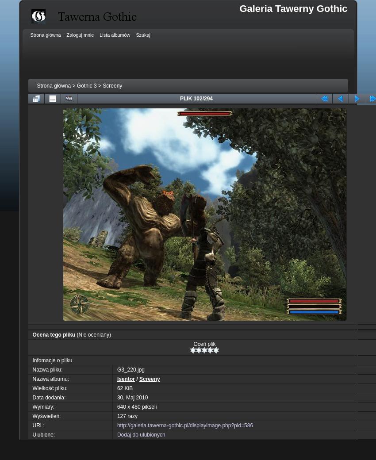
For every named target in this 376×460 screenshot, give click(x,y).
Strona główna (54, 86)
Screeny (112, 86)
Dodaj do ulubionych (141, 435)
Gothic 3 (87, 86)
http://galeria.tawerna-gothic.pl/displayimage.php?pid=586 (185, 425)
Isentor (126, 379)
